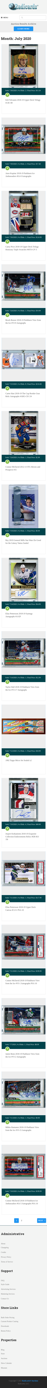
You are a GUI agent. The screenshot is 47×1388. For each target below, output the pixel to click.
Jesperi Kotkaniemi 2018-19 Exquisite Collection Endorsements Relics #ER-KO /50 (22, 836)
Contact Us (5, 1299)
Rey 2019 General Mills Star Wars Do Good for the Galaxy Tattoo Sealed (23, 541)
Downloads (5, 1326)
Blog (2, 1350)
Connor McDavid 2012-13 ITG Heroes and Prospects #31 (23, 468)
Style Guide (5, 1284)
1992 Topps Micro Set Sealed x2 (19, 760)
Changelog (5, 1247)
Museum (4, 1368)
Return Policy (6, 1331)
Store (3, 1354)
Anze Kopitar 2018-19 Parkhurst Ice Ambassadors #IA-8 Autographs (20, 174)
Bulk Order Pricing (7, 1317)
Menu (5, 18)
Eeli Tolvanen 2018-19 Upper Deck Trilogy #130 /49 (23, 101)
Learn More (23, 29)
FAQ (2, 1280)
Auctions (4, 1358)
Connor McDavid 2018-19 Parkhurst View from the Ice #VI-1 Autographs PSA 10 (23, 981)
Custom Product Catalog (9, 1321)
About (3, 1244)
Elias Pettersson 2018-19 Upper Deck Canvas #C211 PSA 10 (21, 908)
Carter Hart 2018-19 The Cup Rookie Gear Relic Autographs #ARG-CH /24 (23, 394)
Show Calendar (6, 1363)
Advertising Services (8, 1289)
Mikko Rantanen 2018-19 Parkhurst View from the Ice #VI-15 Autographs (22, 1128)
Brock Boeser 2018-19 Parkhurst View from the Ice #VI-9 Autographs (23, 321)
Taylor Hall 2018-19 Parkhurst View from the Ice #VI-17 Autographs (22, 688)
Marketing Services (8, 1294)
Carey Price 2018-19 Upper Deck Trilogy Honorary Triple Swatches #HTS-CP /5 (22, 248)
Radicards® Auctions (30, 1381)
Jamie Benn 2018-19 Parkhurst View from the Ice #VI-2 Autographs (22, 1055)
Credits (3, 1252)
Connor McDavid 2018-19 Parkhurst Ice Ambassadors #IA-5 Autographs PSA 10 (22, 1202)
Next (41, 1220)
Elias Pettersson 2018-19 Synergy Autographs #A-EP (19, 615)
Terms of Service (7, 1262)
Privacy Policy (6, 1257)
